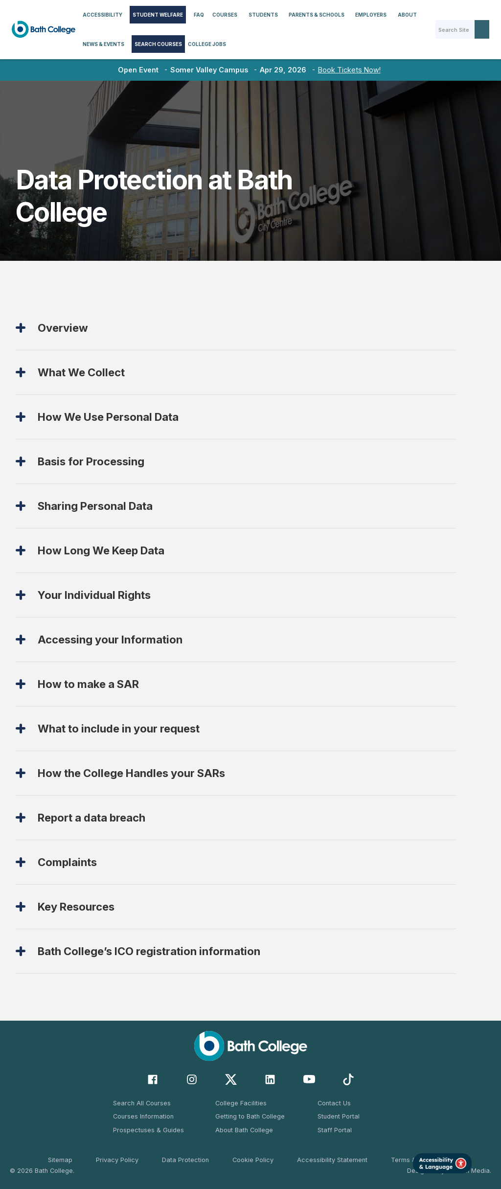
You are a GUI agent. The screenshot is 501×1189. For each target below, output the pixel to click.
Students (263, 15)
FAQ (199, 15)
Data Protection (185, 1160)
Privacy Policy (117, 1160)
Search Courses (158, 44)
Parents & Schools (316, 15)
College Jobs (207, 44)
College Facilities (241, 1103)
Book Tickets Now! (349, 70)
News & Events (103, 44)
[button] (102, 14)
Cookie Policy (252, 1160)
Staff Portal (335, 1130)
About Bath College (244, 1130)
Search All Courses (142, 1103)
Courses (224, 15)
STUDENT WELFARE (158, 15)
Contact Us (334, 1103)
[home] (43, 29)
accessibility (102, 15)
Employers (371, 15)
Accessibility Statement (332, 1160)
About (407, 15)
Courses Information (143, 1116)
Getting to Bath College (250, 1116)
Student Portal (339, 1116)
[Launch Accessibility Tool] (442, 1163)
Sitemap (60, 1160)
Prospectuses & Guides (148, 1130)
